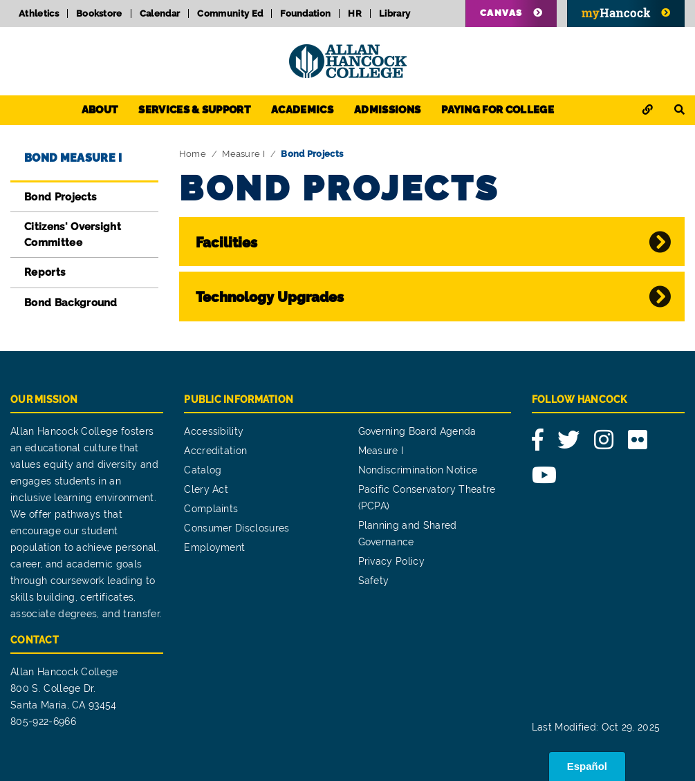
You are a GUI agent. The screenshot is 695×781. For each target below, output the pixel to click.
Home (192, 154)
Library (394, 13)
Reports (44, 272)
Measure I (243, 154)
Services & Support (194, 110)
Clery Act (206, 489)
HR (355, 13)
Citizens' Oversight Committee (72, 234)
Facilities (226, 242)
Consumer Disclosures (236, 528)
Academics (302, 110)
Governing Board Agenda (417, 431)
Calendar (160, 13)
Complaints (211, 508)
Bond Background (71, 303)
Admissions (387, 110)
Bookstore (99, 13)
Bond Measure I (73, 157)
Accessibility (213, 431)
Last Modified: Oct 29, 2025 (596, 727)
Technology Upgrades (270, 297)
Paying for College (497, 110)
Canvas (501, 13)
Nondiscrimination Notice (418, 470)
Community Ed (230, 13)
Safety (373, 580)
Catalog (202, 470)
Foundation (305, 13)
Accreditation (215, 450)
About (100, 110)
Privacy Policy (391, 561)
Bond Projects (60, 197)
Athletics (39, 13)
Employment (214, 547)
